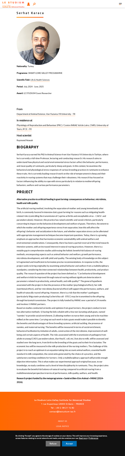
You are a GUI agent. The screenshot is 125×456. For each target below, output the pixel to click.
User (28, 4)
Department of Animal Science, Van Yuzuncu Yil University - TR (46, 114)
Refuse (53, 443)
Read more (83, 438)
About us (62, 421)
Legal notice (62, 426)
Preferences (93, 438)
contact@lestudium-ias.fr (62, 411)
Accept (69, 443)
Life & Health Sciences (40, 80)
